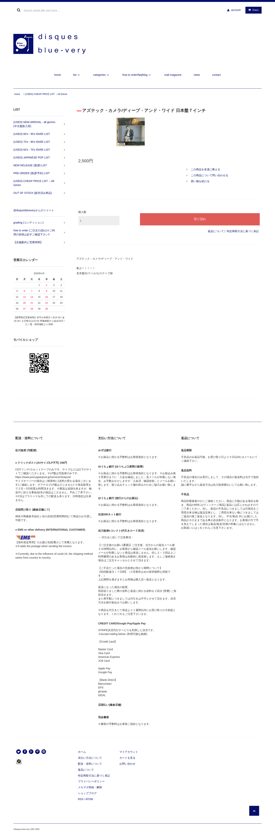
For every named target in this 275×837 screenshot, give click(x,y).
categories (101, 74)
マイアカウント (128, 751)
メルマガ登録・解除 (90, 787)
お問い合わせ (127, 763)
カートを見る (127, 757)
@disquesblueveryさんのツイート (33, 210)
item (253, 9)
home (57, 74)
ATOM (89, 799)
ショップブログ (87, 793)
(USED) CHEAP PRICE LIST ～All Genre (46, 94)
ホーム (82, 751)
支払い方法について (90, 757)
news (197, 74)
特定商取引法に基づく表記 (243, 231)
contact (216, 74)
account (236, 9)
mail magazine (172, 74)
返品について (216, 231)
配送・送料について (90, 763)
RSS (80, 799)
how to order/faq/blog (137, 74)
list (77, 74)
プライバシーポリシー (91, 781)
